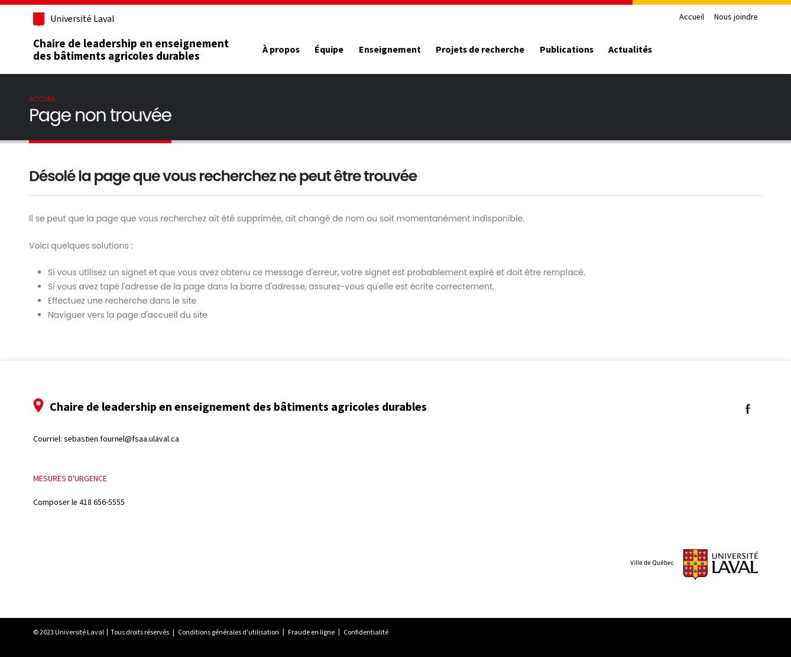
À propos (281, 50)
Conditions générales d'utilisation (228, 632)
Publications (567, 50)
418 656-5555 (102, 502)
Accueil (691, 17)
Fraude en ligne (311, 632)
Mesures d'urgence (70, 478)
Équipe (329, 50)
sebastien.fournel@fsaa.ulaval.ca (121, 439)
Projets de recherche (480, 50)
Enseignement (390, 50)
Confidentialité (365, 632)
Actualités (630, 50)
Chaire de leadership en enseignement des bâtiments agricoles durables (131, 49)
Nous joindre (736, 17)
